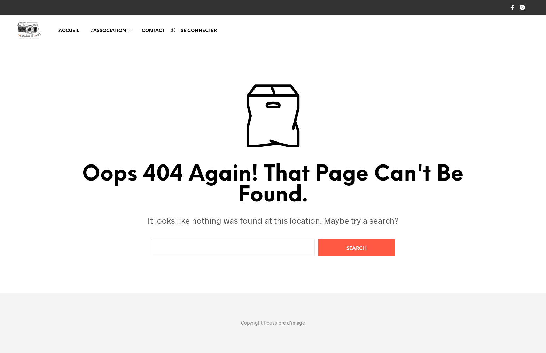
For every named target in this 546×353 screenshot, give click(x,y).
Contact (153, 31)
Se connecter (199, 31)
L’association (108, 31)
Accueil (68, 31)
